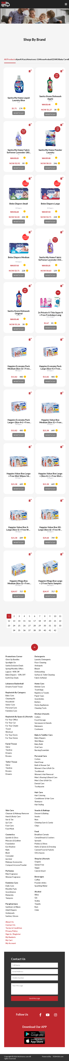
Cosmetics (10, 834)
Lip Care (9, 822)
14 (19, 621)
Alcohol (38, 892)
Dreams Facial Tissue (14, 687)
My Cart (9, 940)
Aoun (42, 59)
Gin (36, 898)
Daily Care (10, 886)
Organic (38, 862)
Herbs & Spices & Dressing (45, 847)
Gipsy (8, 747)
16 (29, 621)
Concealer (10, 856)
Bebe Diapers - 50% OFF (16, 675)
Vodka (37, 901)
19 (45, 621)
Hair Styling (39, 804)
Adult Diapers (11, 910)
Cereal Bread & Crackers (44, 837)
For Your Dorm (12, 735)
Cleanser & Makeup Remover (17, 813)
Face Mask (10, 829)
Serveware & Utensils (43, 723)
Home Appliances (42, 705)
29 (40, 625)
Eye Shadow (10, 847)
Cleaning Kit (10, 698)
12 (9, 621)
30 (45, 625)
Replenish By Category (16, 692)
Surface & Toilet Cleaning (45, 675)
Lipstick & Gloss (12, 837)
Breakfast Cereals (42, 834)
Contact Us (10, 925)
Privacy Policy (12, 931)
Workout (9, 732)
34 (14, 630)
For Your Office (12, 720)
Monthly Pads (11, 889)
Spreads (38, 841)
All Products (10, 59)
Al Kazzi (23, 59)
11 (60, 616)
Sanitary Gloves (12, 916)
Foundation (10, 844)
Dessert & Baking (41, 813)
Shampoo (38, 801)
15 (24, 621)
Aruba (47, 59)
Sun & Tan (9, 819)
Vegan (37, 868)
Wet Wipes (39, 741)
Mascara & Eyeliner (13, 841)
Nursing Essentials (42, 750)
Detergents (40, 656)
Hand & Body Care (13, 816)
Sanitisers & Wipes (13, 907)
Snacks (37, 816)
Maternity (10, 895)
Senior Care (10, 705)
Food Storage (40, 720)
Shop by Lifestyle (42, 859)
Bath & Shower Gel (42, 765)
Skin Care (10, 810)
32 (55, 625)
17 (34, 621)
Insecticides (39, 699)
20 (50, 621)
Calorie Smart (40, 871)
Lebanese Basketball (15, 684)
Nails (7, 850)
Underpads (10, 913)
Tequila (38, 904)
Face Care (10, 826)
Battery (38, 702)
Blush (8, 853)
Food (37, 831)
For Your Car (11, 723)
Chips (37, 826)
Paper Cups (39, 696)
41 (50, 630)
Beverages (39, 877)
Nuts (36, 819)
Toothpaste (39, 786)
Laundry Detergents (43, 659)
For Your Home (12, 738)
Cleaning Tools (40, 708)
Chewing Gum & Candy (44, 822)
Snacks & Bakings (42, 810)
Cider (37, 910)
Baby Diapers (40, 738)
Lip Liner (9, 859)
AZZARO (54, 59)
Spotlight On (11, 662)
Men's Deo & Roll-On (43, 780)
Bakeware (39, 726)
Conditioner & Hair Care (44, 798)
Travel (8, 729)
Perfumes (10, 871)
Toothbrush (39, 771)
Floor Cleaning (40, 662)
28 (34, 625)
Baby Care (63, 59)
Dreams (9, 753)
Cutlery (38, 717)
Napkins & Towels (42, 693)
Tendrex (9, 750)
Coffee (37, 880)
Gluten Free (39, 865)
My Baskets (11, 937)
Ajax (18, 59)
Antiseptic (39, 665)
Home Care (39, 684)
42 (55, 630)
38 (34, 630)
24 (14, 625)
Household (10, 702)
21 (55, 621)
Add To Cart (19, 113)
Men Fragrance (12, 874)
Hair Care (39, 792)
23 (9, 625)
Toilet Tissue (11, 762)
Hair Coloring (40, 795)
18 (40, 621)
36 (24, 630)
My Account (11, 943)
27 (29, 625)
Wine (37, 895)
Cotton (37, 759)
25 (19, 625)
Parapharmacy (12, 904)
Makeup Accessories (14, 862)
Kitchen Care (40, 687)
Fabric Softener (41, 678)
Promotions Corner (14, 656)
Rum (36, 907)
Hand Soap (39, 762)
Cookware (39, 729)
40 (45, 630)
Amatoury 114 (33, 59)
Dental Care (39, 783)
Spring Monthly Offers (14, 669)
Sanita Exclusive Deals (14, 665)
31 (50, 625)
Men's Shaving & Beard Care (46, 777)
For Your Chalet (12, 726)
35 (19, 630)
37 (29, 630)
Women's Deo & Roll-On (44, 768)
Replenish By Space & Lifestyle (19, 717)
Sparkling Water (41, 886)
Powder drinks (40, 883)
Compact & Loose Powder (16, 865)
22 (60, 621)
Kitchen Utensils (42, 714)
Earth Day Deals (12, 678)
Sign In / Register (13, 934)
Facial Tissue (11, 744)
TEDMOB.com (58, 1056)
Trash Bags (39, 690)
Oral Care (38, 747)
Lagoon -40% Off (12, 672)
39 (40, 630)
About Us (10, 922)
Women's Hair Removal (44, 774)
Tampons (9, 898)
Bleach (37, 669)
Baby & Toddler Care (44, 735)
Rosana (8, 756)
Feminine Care (11, 711)
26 (24, 625)
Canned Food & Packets (44, 850)
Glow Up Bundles (12, 659)
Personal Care (11, 708)
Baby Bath (39, 744)
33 (60, 625)
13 (14, 621)
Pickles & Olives (41, 844)
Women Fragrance (13, 877)
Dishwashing (40, 672)
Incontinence (11, 892)
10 (55, 616)
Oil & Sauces (40, 853)
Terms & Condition (14, 928)
